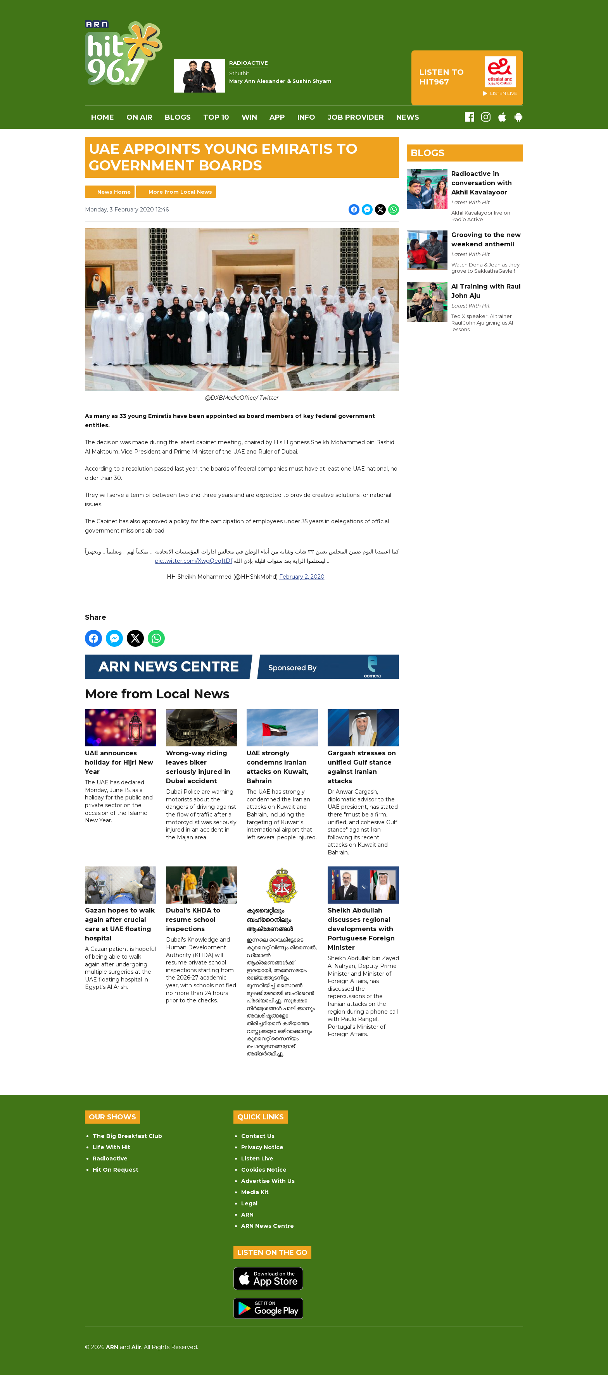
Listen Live (257, 1158)
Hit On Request (115, 1169)
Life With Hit (111, 1147)
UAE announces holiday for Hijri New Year (120, 743)
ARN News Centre (267, 1225)
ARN (247, 1214)
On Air (139, 117)
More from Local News (180, 192)
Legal (249, 1203)
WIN (249, 117)
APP (277, 117)
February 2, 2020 (302, 577)
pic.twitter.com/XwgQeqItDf (193, 561)
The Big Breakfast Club (127, 1136)
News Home (114, 192)
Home (102, 117)
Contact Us (258, 1136)
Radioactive (110, 1158)
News (407, 117)
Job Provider (356, 117)
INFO (306, 117)
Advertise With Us (268, 1180)
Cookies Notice (264, 1169)
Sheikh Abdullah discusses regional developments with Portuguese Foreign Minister (363, 909)
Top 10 (216, 117)
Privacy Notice (262, 1147)
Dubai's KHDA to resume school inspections (201, 900)
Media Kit (255, 1192)
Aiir (136, 1347)
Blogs (178, 117)
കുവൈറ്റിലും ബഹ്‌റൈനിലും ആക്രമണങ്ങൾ (282, 900)
